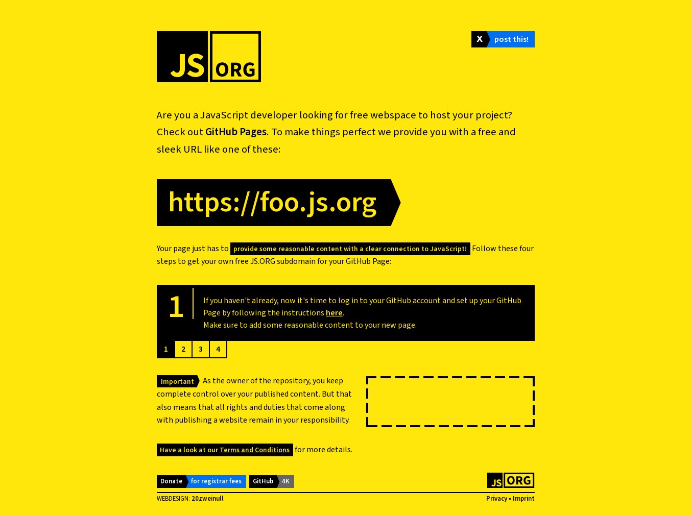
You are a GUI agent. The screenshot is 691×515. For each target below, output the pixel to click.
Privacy (496, 498)
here (334, 312)
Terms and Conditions (255, 450)
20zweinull (208, 498)
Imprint (524, 498)
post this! (511, 39)
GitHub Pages (236, 132)
